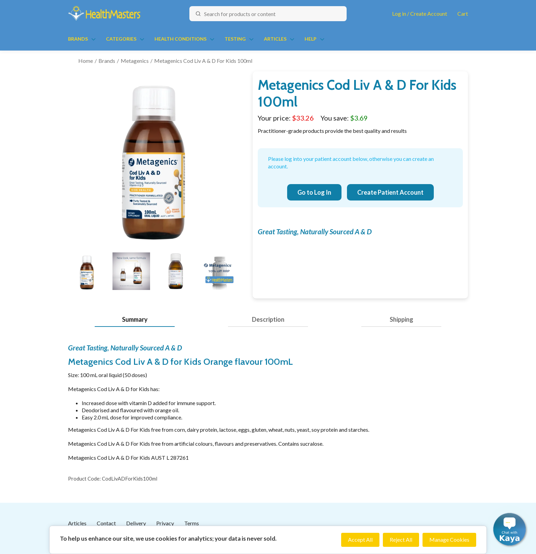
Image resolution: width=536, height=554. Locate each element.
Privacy (165, 523)
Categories (121, 39)
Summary (135, 319)
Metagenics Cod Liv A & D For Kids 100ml (203, 60)
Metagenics (135, 60)
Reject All (401, 539)
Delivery (136, 523)
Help (311, 39)
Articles (275, 39)
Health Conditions (180, 39)
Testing (235, 39)
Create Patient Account (390, 192)
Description (268, 319)
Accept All (360, 539)
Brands (78, 39)
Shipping (401, 319)
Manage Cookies (449, 539)
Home (85, 60)
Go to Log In (314, 192)
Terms (191, 523)
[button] (509, 529)
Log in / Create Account (419, 13)
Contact (106, 523)
